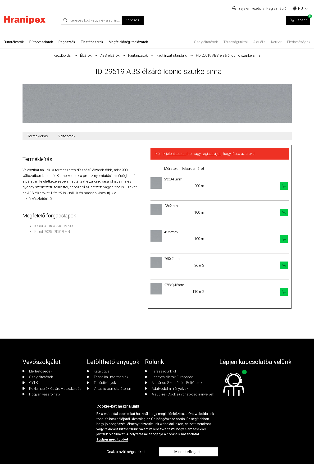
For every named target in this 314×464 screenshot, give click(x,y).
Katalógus (98, 371)
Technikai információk (107, 377)
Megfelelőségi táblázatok (128, 42)
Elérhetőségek (298, 42)
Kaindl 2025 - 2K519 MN (52, 232)
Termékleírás (37, 136)
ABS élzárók (109, 55)
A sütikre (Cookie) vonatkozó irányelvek (179, 394)
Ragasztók (67, 42)
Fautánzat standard (171, 55)
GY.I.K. (31, 383)
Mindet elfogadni (188, 452)
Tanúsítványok (101, 383)
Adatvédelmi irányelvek (166, 388)
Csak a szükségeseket (126, 452)
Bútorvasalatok (41, 42)
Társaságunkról (235, 42)
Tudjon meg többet (112, 439)
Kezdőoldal (62, 55)
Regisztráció (276, 8)
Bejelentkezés (249, 8)
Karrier (276, 42)
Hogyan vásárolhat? (41, 394)
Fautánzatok (138, 55)
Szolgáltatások (206, 42)
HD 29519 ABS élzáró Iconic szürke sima (228, 55)
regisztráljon (211, 154)
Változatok (66, 136)
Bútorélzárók (14, 42)
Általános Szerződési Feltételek (173, 383)
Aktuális (259, 42)
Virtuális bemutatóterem (109, 388)
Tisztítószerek (92, 42)
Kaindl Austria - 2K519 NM (53, 226)
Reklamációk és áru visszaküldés (52, 388)
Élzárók (85, 55)
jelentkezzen (176, 154)
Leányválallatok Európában (169, 377)
